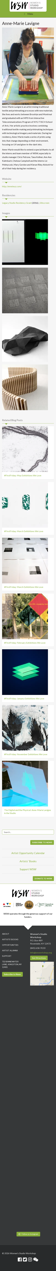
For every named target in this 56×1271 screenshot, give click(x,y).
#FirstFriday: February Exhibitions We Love (24, 642)
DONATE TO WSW (43, 878)
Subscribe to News (12, 974)
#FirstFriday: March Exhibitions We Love (23, 531)
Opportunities (10, 945)
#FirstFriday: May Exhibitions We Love (22, 475)
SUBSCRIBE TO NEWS (42, 842)
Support (6, 956)
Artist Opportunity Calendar (28, 853)
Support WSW (28, 869)
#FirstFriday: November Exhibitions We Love (25, 754)
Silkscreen (44, 202)
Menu (28, 13)
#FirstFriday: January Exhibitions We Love (24, 698)
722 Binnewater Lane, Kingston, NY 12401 (12, 964)
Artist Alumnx (10, 950)
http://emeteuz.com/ (12, 186)
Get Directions (39, 958)
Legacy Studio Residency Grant (17, 202)
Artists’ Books (28, 861)
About (5, 934)
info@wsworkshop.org (41, 952)
